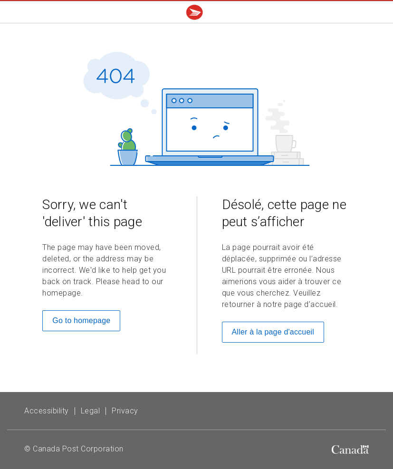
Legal (90, 410)
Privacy (125, 410)
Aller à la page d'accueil (273, 332)
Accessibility (46, 410)
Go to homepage (81, 320)
